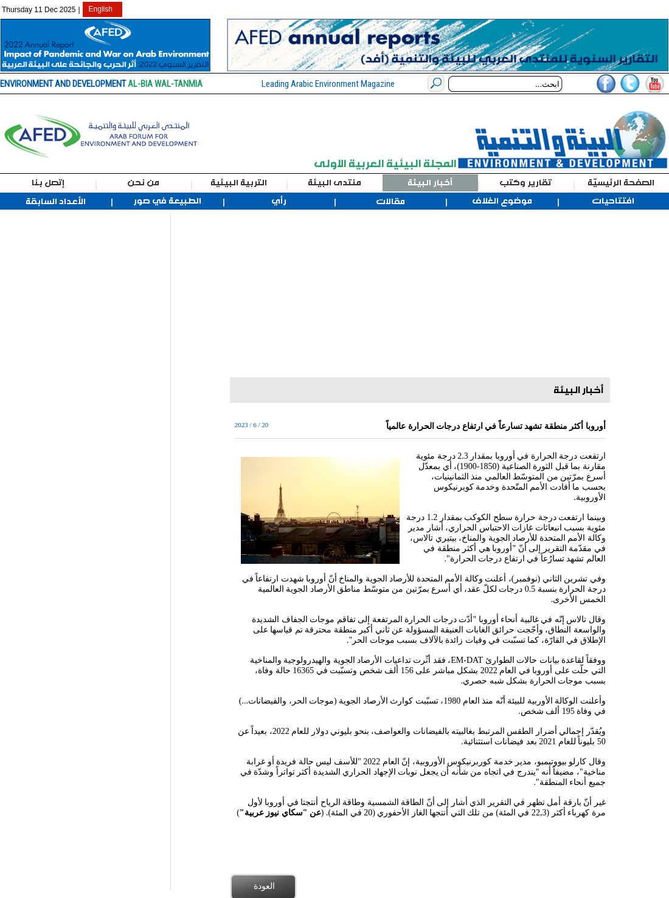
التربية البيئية (238, 183)
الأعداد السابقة (56, 201)
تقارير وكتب (525, 183)
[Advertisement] (65, 395)
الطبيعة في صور (167, 201)
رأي (278, 201)
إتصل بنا (48, 183)
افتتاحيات (613, 201)
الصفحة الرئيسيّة (621, 183)
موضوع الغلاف (502, 201)
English (101, 9)
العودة (264, 886)
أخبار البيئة (429, 183)
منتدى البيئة (334, 183)
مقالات (390, 201)
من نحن (143, 183)
